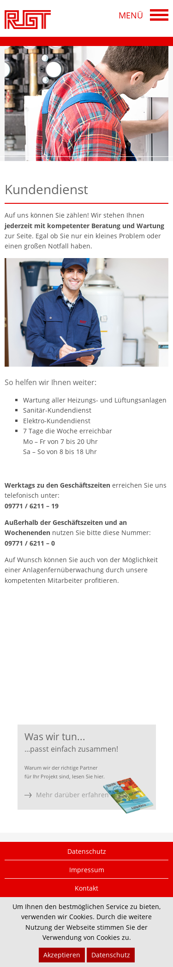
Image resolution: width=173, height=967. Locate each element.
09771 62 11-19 (79, 671)
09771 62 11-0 (67, 662)
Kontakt (86, 888)
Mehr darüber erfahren (72, 794)
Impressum (86, 869)
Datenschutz (86, 851)
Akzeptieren (61, 954)
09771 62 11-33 (69, 681)
